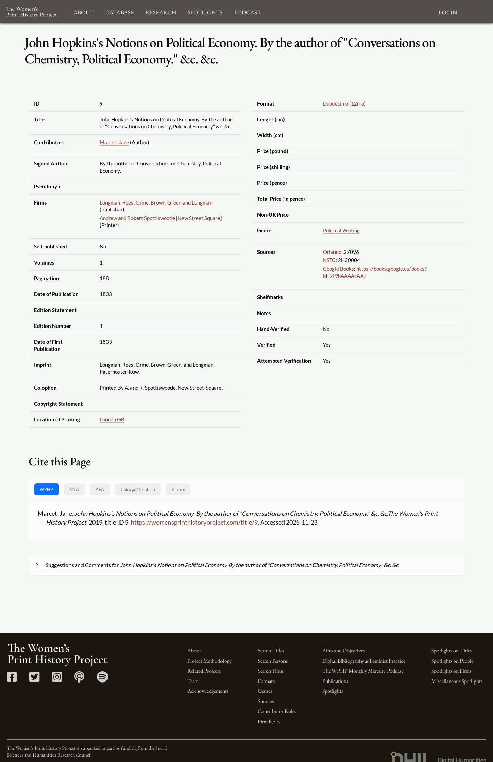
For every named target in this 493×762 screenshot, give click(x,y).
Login (448, 11)
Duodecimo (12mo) (344, 103)
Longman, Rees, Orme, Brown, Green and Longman (156, 202)
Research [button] (161, 11)
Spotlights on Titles (451, 650)
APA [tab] (100, 489)
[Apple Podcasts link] (79, 679)
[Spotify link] (102, 679)
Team (193, 681)
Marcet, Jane (114, 142)
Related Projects (204, 670)
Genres (265, 691)
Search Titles (271, 650)
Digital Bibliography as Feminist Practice (363, 660)
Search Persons (273, 660)
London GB (112, 419)
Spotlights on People (452, 660)
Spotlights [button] (205, 11)
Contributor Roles (277, 711)
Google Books (338, 269)
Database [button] (119, 11)
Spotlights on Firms (451, 670)
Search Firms (271, 670)
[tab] (138, 489)
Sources (266, 701)
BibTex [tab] (178, 489)
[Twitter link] (34, 679)
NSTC (329, 260)
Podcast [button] (247, 11)
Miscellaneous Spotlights (456, 681)
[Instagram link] (57, 679)
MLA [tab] (74, 489)
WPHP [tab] (46, 489)
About (194, 650)
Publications (335, 681)
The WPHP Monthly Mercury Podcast (362, 670)
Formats (266, 681)
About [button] (84, 11)
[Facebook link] (12, 679)
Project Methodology (209, 660)
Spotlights (332, 691)
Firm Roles (269, 721)
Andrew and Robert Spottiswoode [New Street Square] (161, 218)
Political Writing (341, 230)
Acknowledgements (207, 691)
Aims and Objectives (343, 650)
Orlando (332, 252)
